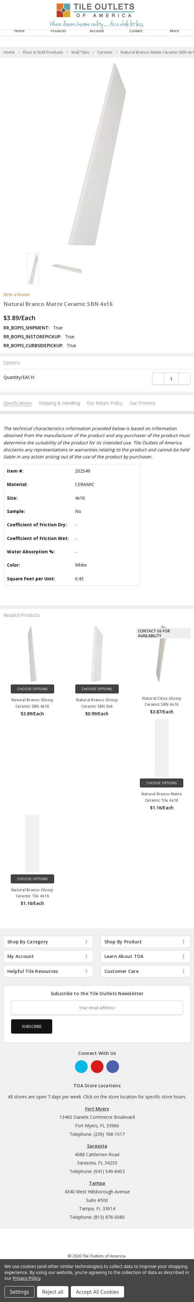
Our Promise (142, 403)
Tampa (97, 1183)
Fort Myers (97, 1109)
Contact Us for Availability (154, 633)
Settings (19, 1291)
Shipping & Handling (59, 403)
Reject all (52, 1291)
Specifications (17, 403)
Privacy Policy (26, 1278)
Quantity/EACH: (19, 377)
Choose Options (32, 689)
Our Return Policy (104, 403)
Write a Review (16, 295)
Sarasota (97, 1146)
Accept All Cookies (97, 1291)
